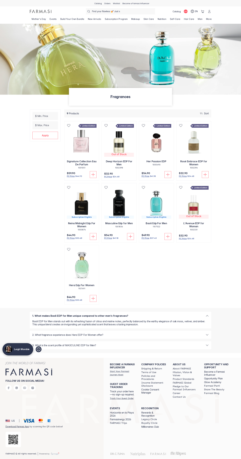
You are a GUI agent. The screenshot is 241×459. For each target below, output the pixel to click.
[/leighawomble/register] (107, 3)
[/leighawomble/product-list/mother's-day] (39, 20)
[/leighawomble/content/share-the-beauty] (214, 389)
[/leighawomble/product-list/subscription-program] (116, 20)
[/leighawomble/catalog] (98, 3)
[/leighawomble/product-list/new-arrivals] (94, 20)
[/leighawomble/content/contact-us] (179, 396)
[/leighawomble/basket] (202, 11)
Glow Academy (212, 382)
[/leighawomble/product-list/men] (200, 20)
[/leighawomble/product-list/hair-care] (189, 20)
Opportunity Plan (213, 378)
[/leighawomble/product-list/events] (53, 20)
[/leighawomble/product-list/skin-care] (149, 20)
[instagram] (17, 388)
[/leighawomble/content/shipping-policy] (151, 368)
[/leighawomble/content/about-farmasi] (182, 368)
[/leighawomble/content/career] (176, 393)
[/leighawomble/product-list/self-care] (175, 20)
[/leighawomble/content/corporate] (182, 382)
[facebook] (9, 388)
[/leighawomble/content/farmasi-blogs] (211, 393)
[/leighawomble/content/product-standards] (183, 379)
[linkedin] (33, 388)
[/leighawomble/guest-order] (122, 398)
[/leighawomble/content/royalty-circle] (149, 423)
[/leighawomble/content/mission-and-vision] (186, 374)
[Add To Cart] (93, 174)
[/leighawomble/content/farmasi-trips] (118, 423)
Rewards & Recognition (148, 414)
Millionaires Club (150, 426)
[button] (45, 135)
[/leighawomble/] (40, 11)
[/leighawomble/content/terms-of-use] (148, 372)
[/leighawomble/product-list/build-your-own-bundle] (72, 20)
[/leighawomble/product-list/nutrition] (162, 20)
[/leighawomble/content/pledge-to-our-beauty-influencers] (186, 388)
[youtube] (25, 388)
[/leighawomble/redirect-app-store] (13, 439)
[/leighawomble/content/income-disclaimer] (154, 384)
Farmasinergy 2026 (120, 419)
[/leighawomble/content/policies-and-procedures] (154, 377)
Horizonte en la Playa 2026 (122, 414)
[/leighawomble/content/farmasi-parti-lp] (212, 385)
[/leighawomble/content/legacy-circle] (149, 419)
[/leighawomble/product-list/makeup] (135, 20)
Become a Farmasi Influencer (214, 373)
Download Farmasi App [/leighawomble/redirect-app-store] (17, 426)
